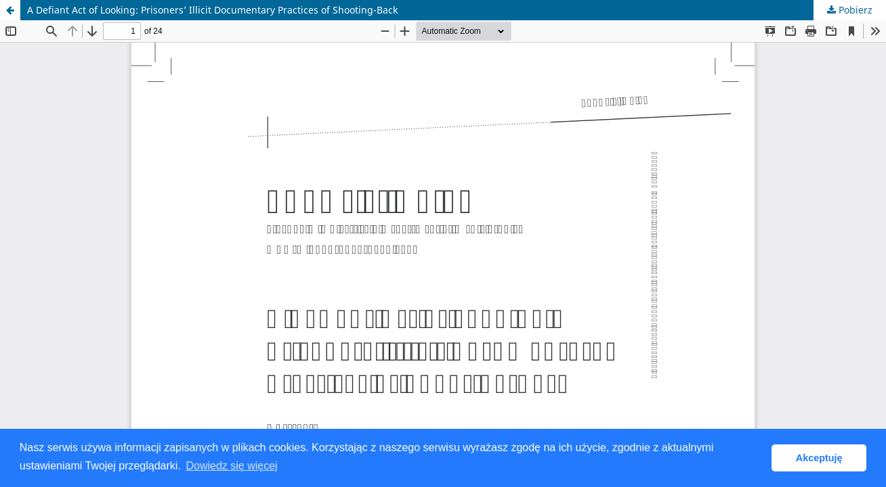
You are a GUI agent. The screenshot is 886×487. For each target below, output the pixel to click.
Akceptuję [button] (819, 458)
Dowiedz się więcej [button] (231, 465)
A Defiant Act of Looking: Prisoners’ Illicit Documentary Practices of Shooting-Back (212, 9)
